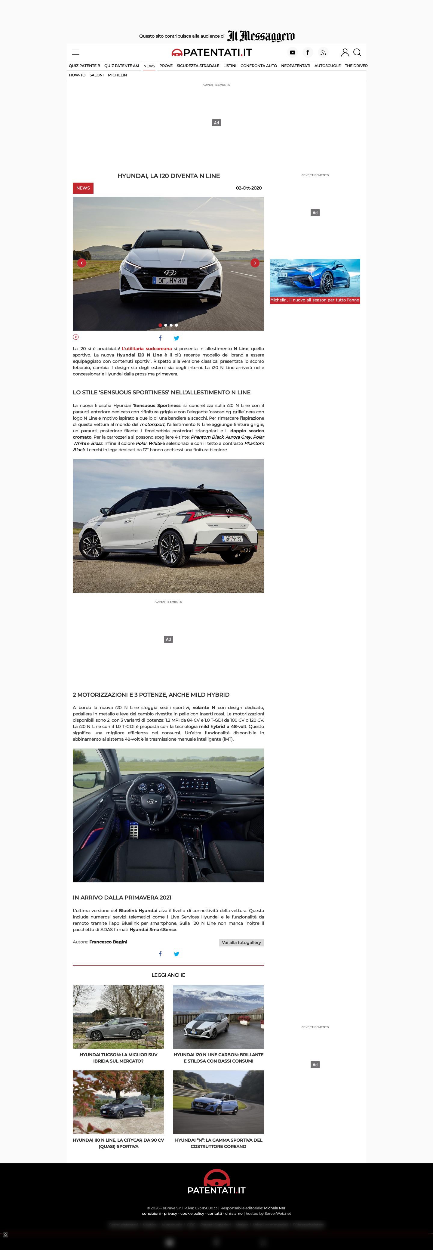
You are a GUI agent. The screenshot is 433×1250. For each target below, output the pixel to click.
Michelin (117, 75)
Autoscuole (328, 65)
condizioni (151, 1213)
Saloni (97, 75)
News (149, 66)
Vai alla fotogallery (241, 942)
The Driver (356, 65)
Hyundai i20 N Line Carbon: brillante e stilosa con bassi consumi (218, 1058)
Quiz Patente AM (121, 65)
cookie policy (192, 1213)
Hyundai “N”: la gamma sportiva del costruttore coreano (218, 1143)
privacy (170, 1213)
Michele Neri (275, 1208)
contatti (214, 1213)
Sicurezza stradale (198, 65)
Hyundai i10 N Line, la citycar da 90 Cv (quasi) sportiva (118, 1143)
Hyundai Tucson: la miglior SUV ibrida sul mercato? (118, 1058)
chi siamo (234, 1213)
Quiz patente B (84, 65)
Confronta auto (259, 65)
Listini (229, 65)
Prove (166, 65)
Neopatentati (295, 65)
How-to (77, 75)
